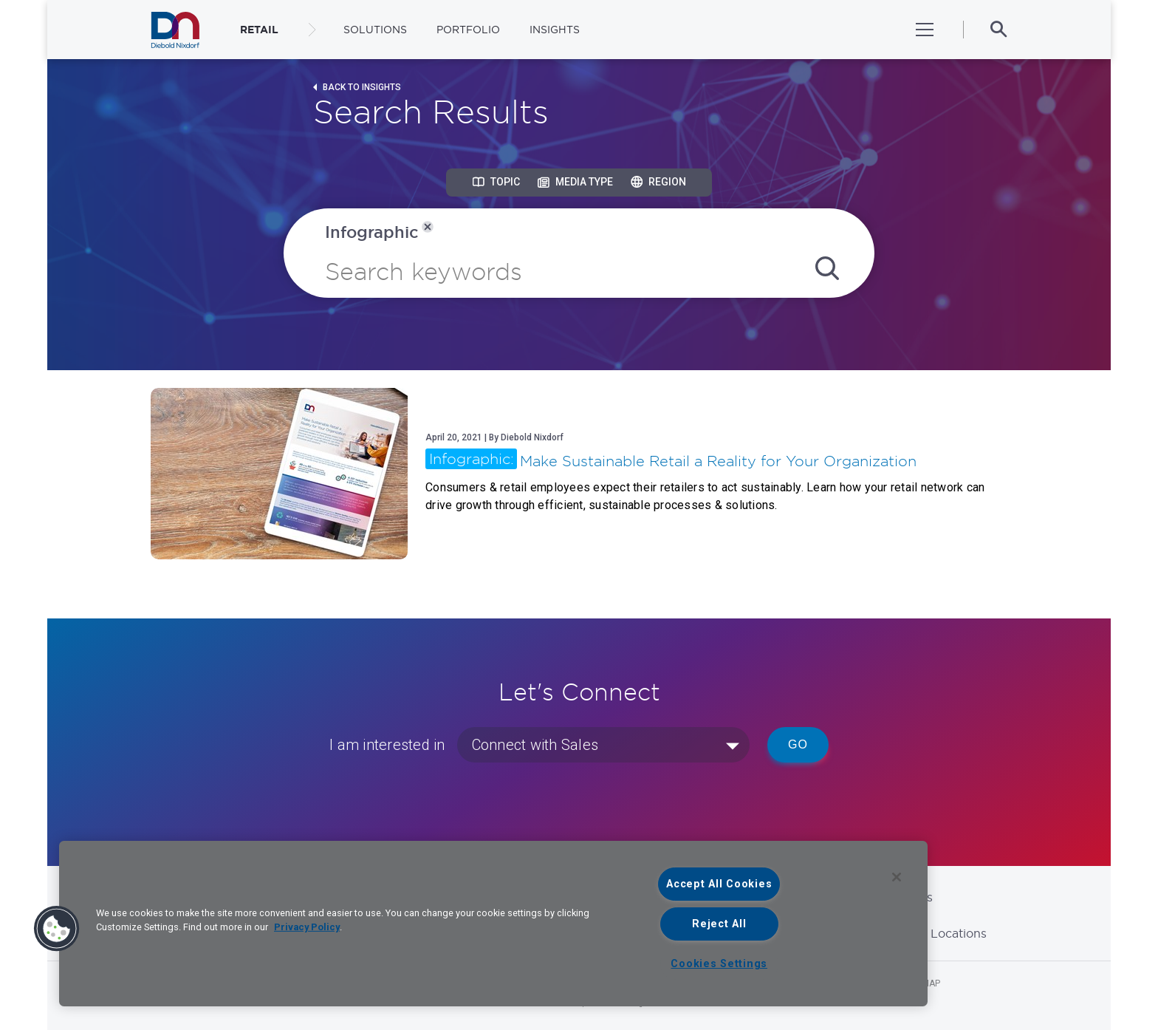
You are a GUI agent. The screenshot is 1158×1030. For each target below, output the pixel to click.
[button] (56, 928)
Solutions (375, 29)
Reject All (719, 924)
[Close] (896, 877)
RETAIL (259, 29)
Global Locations (938, 933)
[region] (493, 923)
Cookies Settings (719, 964)
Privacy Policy (307, 926)
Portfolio (468, 29)
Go (798, 744)
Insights (555, 29)
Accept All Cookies (719, 884)
